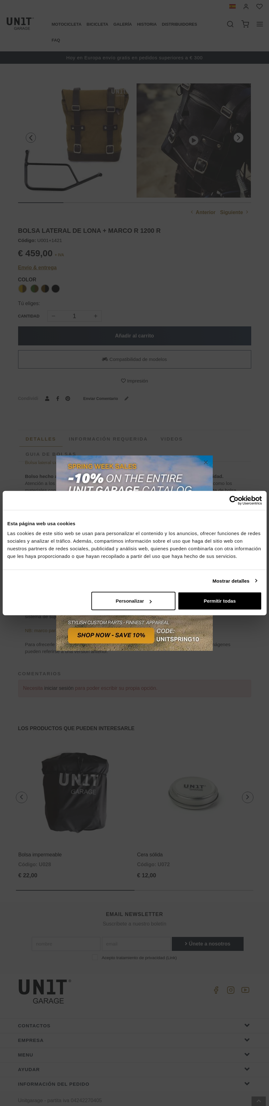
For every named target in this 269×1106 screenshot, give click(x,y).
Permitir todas (220, 601)
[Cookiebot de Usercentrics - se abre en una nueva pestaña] (234, 500)
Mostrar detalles (231, 580)
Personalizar (133, 601)
